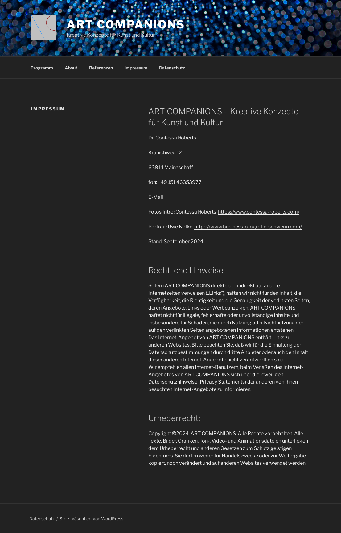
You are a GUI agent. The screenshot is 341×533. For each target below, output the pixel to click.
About (71, 67)
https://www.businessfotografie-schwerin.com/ (248, 227)
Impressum (136, 67)
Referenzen (101, 67)
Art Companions (126, 24)
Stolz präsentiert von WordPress (91, 518)
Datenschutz (172, 67)
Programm (42, 67)
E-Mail (155, 197)
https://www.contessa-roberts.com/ (258, 212)
